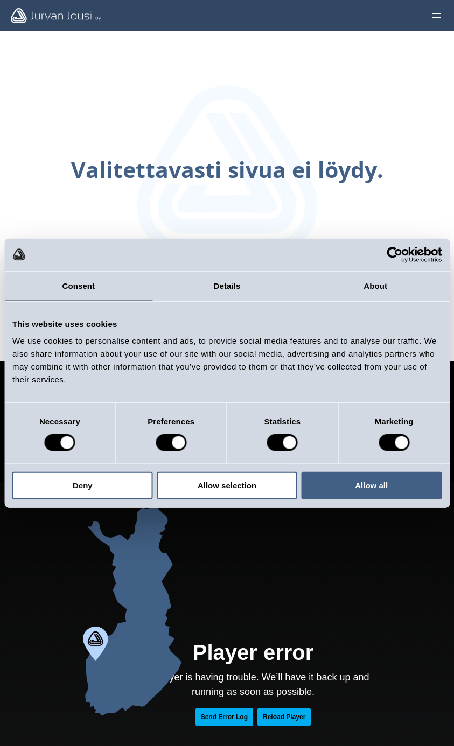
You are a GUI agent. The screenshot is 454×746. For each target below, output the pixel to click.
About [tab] (375, 285)
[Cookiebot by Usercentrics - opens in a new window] (394, 254)
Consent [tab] (78, 285)
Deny (83, 485)
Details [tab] (227, 285)
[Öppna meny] (436, 15)
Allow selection (227, 485)
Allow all (371, 485)
